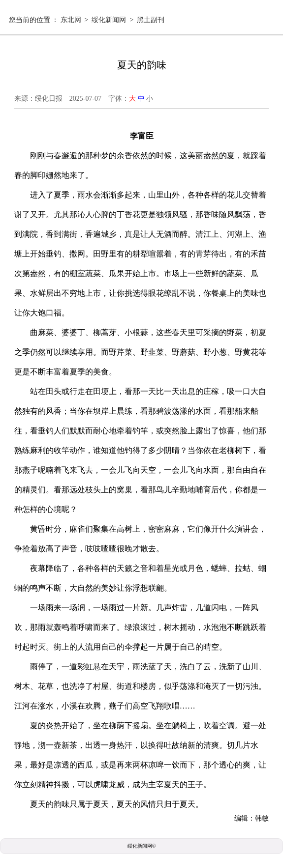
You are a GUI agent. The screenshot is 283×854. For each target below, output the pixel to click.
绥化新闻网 (109, 20)
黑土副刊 (150, 20)
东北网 (71, 20)
